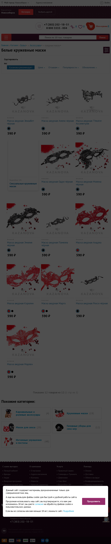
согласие (39, 504)
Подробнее (68, 511)
